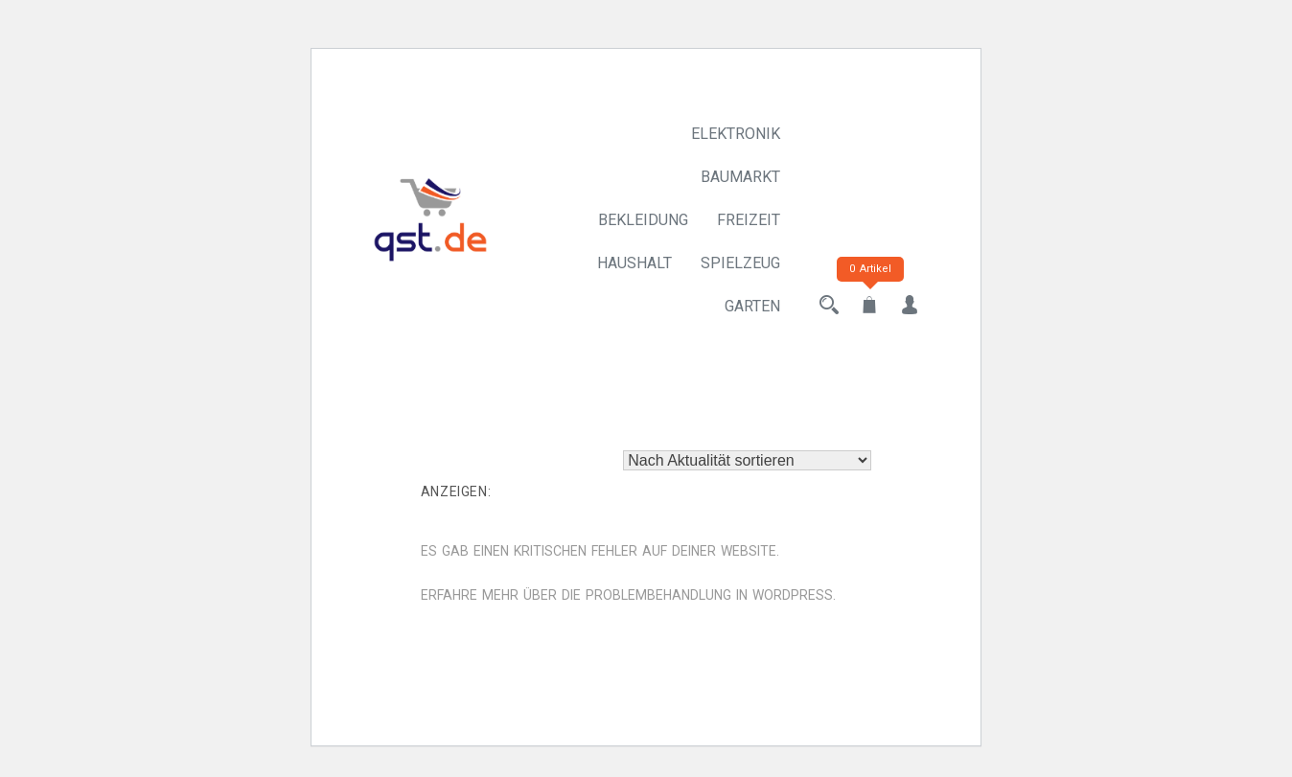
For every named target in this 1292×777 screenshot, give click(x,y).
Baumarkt (740, 177)
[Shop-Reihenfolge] (747, 460)
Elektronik (735, 134)
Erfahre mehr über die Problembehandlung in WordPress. (628, 595)
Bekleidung (643, 220)
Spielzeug (740, 263)
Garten (752, 306)
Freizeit (748, 220)
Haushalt (634, 263)
